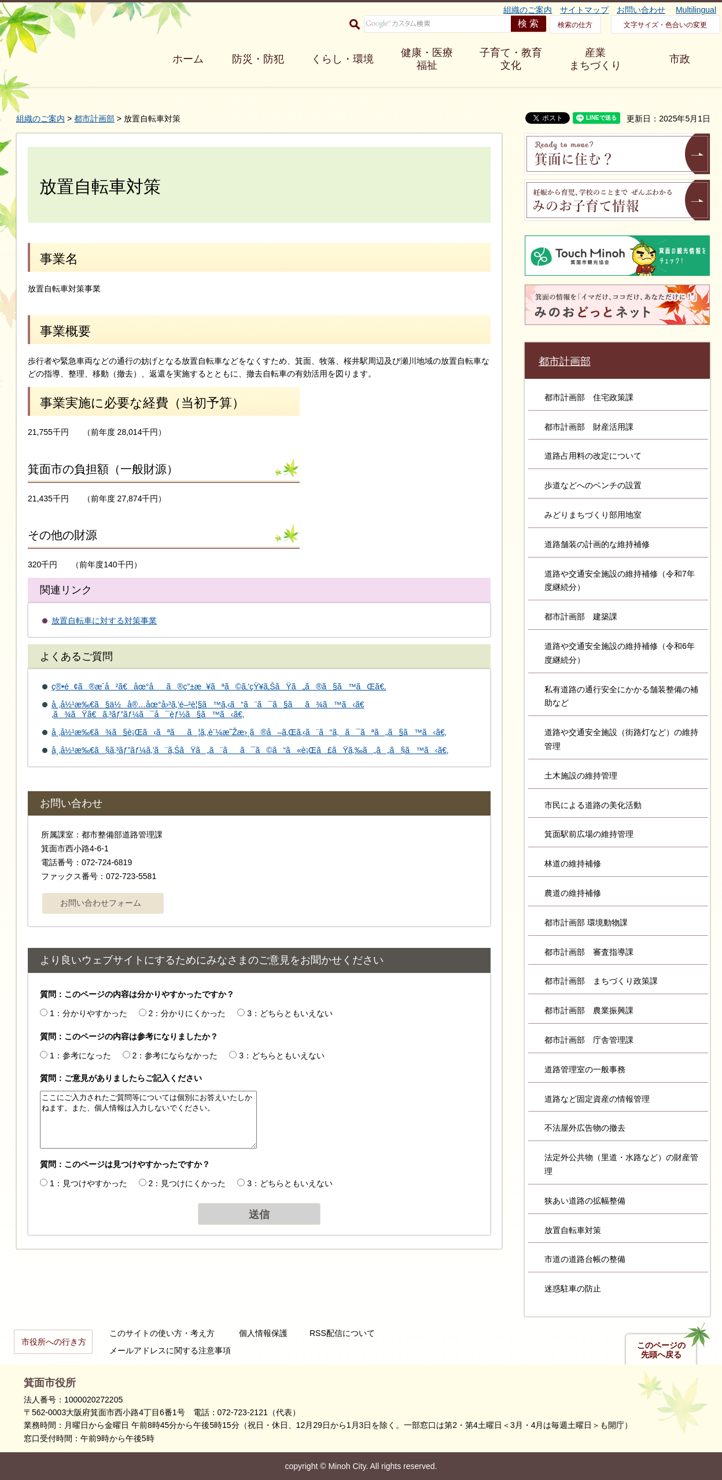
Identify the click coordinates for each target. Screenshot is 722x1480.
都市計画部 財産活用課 (588, 426)
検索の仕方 (575, 25)
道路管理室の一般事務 (584, 1069)
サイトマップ (584, 9)
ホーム (188, 59)
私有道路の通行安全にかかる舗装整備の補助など (621, 696)
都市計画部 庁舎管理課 (588, 1040)
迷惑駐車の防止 (572, 1288)
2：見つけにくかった (187, 1183)
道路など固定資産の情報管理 (597, 1098)
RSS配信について (342, 1333)
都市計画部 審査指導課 (588, 952)
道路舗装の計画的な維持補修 (597, 544)
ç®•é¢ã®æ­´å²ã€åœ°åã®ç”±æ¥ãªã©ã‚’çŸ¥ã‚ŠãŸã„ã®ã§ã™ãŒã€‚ (218, 686)
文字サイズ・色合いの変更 (665, 25)
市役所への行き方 (53, 1341)
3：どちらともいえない (290, 1013)
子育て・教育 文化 (511, 59)
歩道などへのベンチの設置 (593, 485)
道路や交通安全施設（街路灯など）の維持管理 (621, 739)
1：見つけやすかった (88, 1183)
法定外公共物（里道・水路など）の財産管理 (621, 1164)
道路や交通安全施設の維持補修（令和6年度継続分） (619, 653)
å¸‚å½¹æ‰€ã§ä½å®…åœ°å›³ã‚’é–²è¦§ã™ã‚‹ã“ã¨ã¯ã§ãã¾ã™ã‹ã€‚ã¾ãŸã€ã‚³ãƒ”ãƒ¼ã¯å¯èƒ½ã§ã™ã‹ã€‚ (207, 709)
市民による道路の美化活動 (593, 805)
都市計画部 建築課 (580, 616)
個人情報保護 (263, 1333)
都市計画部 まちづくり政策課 (601, 981)
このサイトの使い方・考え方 (162, 1333)
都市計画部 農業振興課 (588, 1010)
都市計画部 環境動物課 (586, 922)
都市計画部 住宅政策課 (588, 397)
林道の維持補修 (572, 863)
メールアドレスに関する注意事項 (170, 1350)
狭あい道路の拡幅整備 (584, 1200)
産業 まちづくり (595, 59)
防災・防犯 (258, 59)
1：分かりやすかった (88, 1013)
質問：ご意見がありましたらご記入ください (121, 1078)
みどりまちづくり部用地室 (593, 514)
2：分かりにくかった (187, 1013)
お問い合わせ (641, 9)
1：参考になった (80, 1055)
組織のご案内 (527, 9)
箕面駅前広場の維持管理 (588, 834)
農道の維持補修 (572, 893)
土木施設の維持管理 (580, 775)
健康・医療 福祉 (427, 59)
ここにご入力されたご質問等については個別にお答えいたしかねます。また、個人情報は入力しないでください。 (148, 1120)
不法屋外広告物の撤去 (584, 1127)
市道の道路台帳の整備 (584, 1259)
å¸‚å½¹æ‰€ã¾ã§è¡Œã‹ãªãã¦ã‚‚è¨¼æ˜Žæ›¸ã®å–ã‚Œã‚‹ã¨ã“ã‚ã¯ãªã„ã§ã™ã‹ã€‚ (249, 732)
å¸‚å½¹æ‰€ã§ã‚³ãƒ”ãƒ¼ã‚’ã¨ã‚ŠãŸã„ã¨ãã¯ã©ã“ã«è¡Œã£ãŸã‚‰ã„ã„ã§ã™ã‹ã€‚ (249, 750)
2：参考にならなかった (175, 1055)
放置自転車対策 (572, 1230)
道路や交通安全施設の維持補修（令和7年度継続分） (619, 580)
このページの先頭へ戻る (661, 1350)
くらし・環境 (342, 59)
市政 (679, 59)
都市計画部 (94, 118)
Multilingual (696, 9)
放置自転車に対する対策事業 (104, 620)
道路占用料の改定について (593, 455)
